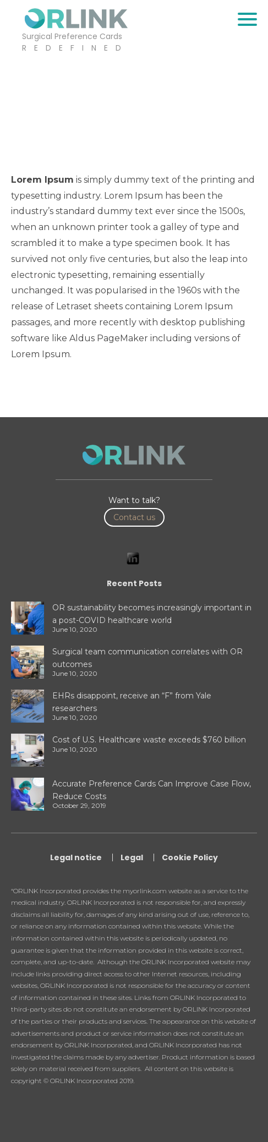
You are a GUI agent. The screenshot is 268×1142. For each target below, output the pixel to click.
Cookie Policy (190, 857)
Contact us (134, 517)
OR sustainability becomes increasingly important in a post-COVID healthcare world (151, 614)
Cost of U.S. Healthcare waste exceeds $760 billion (149, 740)
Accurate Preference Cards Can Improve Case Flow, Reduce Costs (151, 790)
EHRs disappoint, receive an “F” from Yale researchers (131, 702)
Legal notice (76, 857)
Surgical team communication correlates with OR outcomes (147, 658)
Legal (132, 857)
